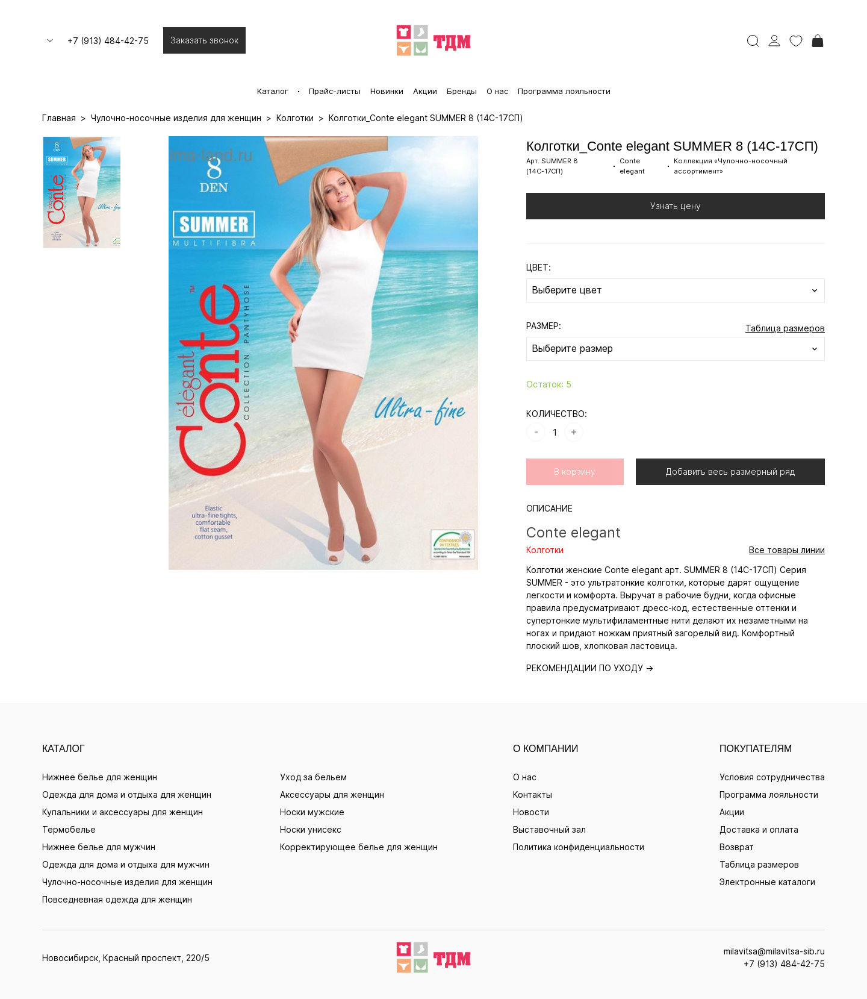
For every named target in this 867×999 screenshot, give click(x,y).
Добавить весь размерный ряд (730, 471)
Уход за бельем (313, 777)
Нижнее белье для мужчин (98, 847)
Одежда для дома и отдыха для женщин (126, 794)
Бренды (462, 91)
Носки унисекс (310, 829)
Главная (59, 117)
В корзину (574, 471)
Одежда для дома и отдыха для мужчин (126, 864)
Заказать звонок (204, 40)
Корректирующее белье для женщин (359, 847)
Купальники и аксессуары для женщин (122, 812)
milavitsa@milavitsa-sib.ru (774, 951)
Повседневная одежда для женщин (117, 899)
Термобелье (69, 829)
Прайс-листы (335, 91)
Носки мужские (312, 812)
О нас (497, 91)
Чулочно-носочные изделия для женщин (127, 882)
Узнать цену (675, 206)
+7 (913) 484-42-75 (108, 41)
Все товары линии (787, 550)
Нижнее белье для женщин (99, 777)
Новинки (386, 91)
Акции (425, 91)
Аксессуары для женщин (332, 794)
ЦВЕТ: (538, 267)
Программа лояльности (564, 91)
